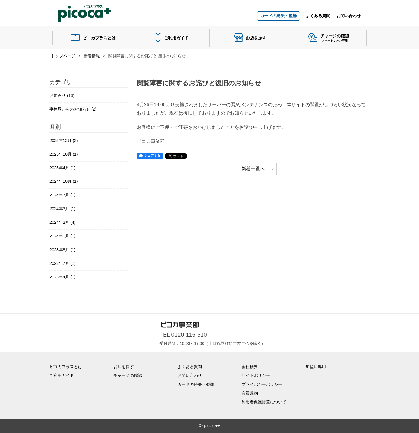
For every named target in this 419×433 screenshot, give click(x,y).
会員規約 (250, 393)
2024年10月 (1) (63, 181)
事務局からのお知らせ (73, 109)
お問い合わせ (348, 15)
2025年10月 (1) (63, 154)
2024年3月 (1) (62, 208)
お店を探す (256, 38)
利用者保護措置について (264, 402)
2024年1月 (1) (62, 236)
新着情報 (92, 56)
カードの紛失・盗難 (278, 15)
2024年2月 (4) (62, 222)
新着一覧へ (253, 168)
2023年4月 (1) (62, 277)
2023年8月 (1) (62, 249)
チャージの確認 (127, 375)
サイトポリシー (256, 375)
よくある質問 (318, 15)
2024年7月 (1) (62, 195)
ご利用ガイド (176, 38)
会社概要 (250, 366)
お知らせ (61, 95)
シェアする (152, 155)
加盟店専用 (316, 366)
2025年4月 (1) (62, 168)
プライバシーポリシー (262, 384)
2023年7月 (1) (62, 263)
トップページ (63, 56)
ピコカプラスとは (99, 38)
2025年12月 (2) (63, 140)
